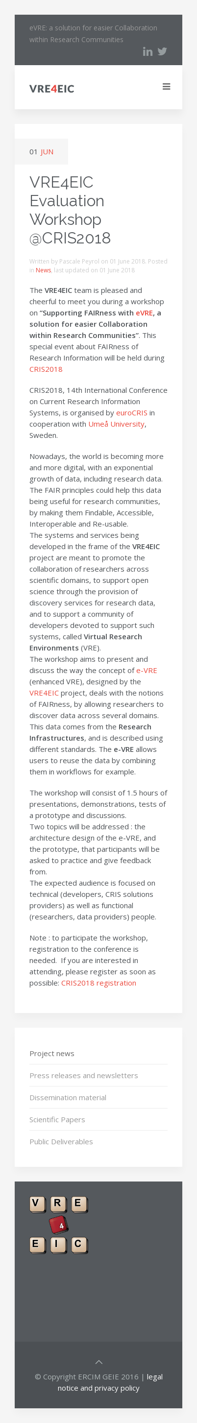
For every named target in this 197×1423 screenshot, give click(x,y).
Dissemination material (67, 1097)
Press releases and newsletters (83, 1075)
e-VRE (146, 670)
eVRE (144, 312)
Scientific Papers (57, 1119)
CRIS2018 (46, 369)
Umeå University (116, 424)
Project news (51, 1053)
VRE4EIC (44, 693)
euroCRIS (132, 412)
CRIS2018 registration (98, 983)
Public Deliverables (61, 1141)
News (43, 270)
